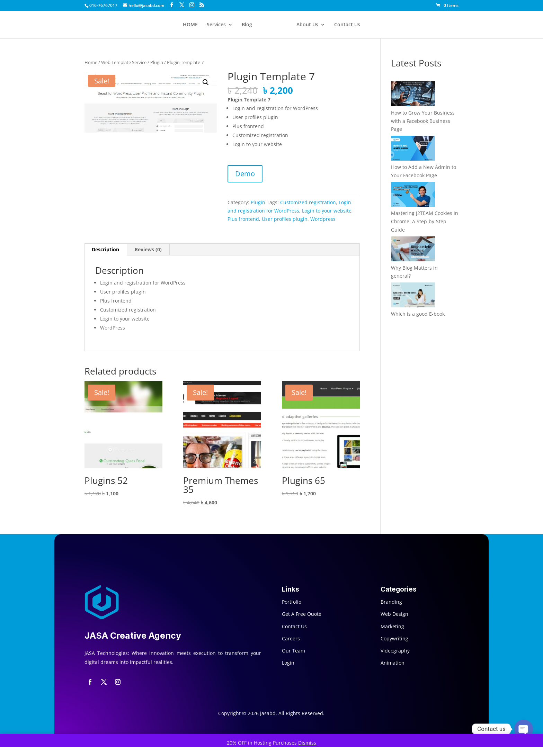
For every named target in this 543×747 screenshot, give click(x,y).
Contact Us (347, 25)
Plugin (156, 62)
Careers (291, 638)
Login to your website (326, 210)
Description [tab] (105, 249)
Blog (247, 25)
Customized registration (308, 202)
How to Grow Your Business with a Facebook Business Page (423, 121)
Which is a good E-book (418, 313)
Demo (245, 173)
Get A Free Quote (301, 614)
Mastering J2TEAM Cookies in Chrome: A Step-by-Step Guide (424, 221)
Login (288, 662)
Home (90, 62)
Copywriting (394, 638)
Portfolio (291, 601)
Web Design (394, 614)
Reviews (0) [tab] (148, 249)
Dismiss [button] (307, 742)
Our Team (293, 650)
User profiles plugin (285, 219)
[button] (205, 82)
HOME (190, 25)
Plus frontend (243, 219)
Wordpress (323, 219)
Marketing (392, 626)
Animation (392, 662)
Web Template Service (123, 62)
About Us (307, 25)
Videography (395, 650)
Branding (391, 601)
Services (216, 25)
